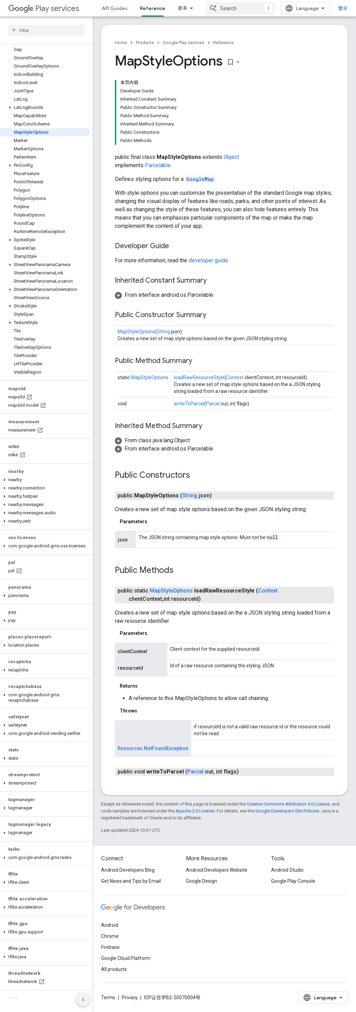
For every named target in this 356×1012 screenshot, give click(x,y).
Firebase (110, 947)
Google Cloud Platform (125, 958)
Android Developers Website (216, 870)
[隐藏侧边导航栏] (83, 999)
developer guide (208, 260)
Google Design (201, 881)
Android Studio (287, 870)
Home (121, 42)
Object (231, 157)
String (163, 331)
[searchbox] (46, 30)
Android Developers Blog (128, 870)
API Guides (115, 8)
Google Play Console (293, 881)
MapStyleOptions (136, 331)
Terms (108, 997)
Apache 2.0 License (195, 810)
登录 (343, 8)
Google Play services (183, 42)
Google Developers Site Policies (287, 810)
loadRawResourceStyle (199, 377)
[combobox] (240, 8)
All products (114, 969)
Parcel (213, 403)
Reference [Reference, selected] (152, 8)
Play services (43, 8)
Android (109, 925)
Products (145, 42)
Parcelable (158, 165)
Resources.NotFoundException (153, 748)
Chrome (110, 936)
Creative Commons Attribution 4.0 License (288, 804)
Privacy (130, 997)
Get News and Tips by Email (131, 881)
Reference (223, 42)
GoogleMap (200, 179)
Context (235, 377)
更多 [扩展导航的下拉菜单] (182, 8)
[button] (45, 107)
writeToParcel (189, 403)
